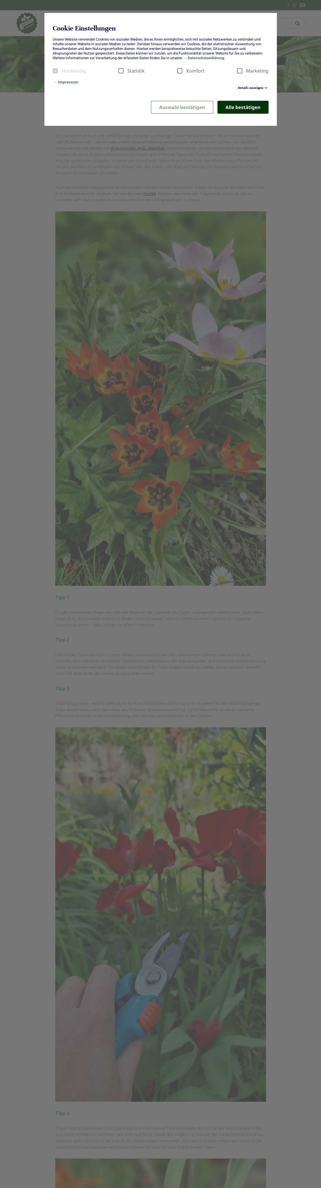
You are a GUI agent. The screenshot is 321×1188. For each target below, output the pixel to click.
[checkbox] (55, 70)
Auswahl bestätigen (182, 107)
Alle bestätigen (242, 107)
